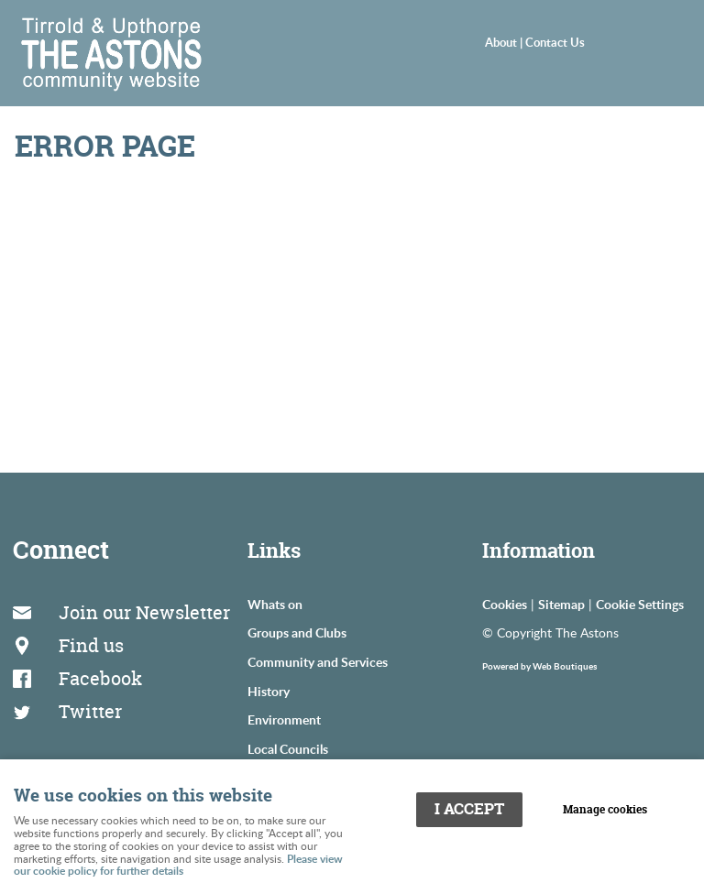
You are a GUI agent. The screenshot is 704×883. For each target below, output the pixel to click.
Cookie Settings (640, 603)
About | (505, 42)
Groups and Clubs (297, 632)
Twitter (90, 711)
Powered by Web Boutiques (539, 666)
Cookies (504, 603)
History (269, 690)
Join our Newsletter (144, 612)
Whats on (275, 603)
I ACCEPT (469, 809)
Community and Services (318, 661)
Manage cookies (605, 809)
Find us (91, 645)
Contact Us (555, 42)
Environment (284, 719)
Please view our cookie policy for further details (178, 865)
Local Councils (288, 748)
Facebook (100, 678)
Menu (653, 42)
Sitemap (561, 603)
